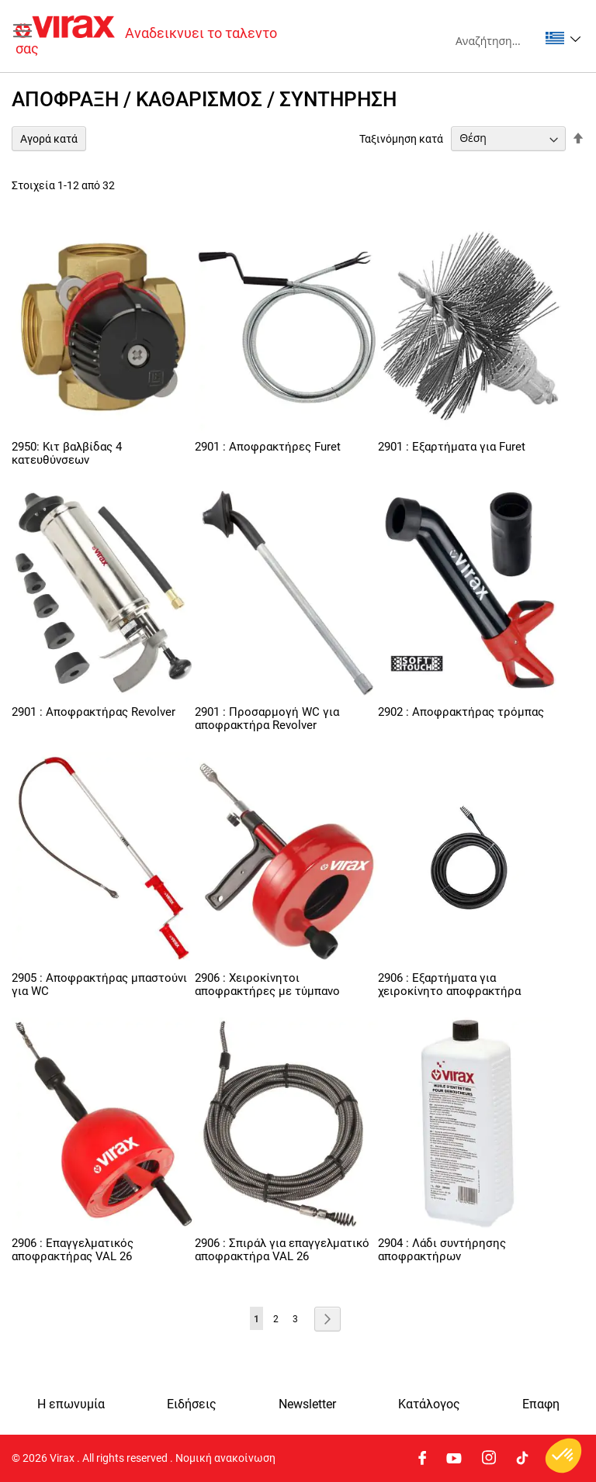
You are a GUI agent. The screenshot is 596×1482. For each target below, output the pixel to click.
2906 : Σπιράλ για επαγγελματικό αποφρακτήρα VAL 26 (282, 1249)
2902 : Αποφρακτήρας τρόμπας (461, 712)
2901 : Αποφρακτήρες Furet (268, 447)
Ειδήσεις (192, 1404)
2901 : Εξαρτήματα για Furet (451, 447)
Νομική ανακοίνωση (225, 1458)
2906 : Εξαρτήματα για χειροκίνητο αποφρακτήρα (449, 984)
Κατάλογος (429, 1404)
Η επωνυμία (71, 1404)
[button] (563, 38)
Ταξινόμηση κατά (401, 138)
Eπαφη (541, 1404)
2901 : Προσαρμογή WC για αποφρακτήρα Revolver (267, 718)
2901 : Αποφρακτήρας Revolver (93, 712)
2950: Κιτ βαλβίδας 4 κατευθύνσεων (67, 453)
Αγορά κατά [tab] (49, 139)
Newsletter (307, 1404)
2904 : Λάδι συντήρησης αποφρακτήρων (442, 1249)
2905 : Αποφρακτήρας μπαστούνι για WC (99, 984)
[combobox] (497, 40)
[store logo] (157, 36)
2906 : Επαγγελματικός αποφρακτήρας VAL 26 (72, 1249)
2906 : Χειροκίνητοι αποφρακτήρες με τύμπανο (267, 984)
